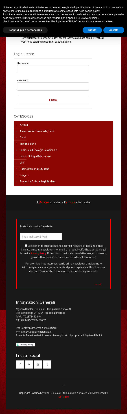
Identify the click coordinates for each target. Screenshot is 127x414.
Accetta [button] (113, 30)
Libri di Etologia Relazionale (35, 156)
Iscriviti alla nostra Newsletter (36, 226)
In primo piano (28, 143)
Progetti (24, 175)
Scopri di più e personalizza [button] (25, 30)
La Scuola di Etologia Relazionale (38, 150)
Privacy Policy (38, 253)
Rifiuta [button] (92, 30)
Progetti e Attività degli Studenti (38, 181)
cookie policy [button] (92, 11)
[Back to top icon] (63, 385)
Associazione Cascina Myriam (37, 131)
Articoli (24, 124)
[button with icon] (20, 364)
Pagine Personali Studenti (34, 168)
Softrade (63, 396)
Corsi (23, 137)
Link (22, 162)
